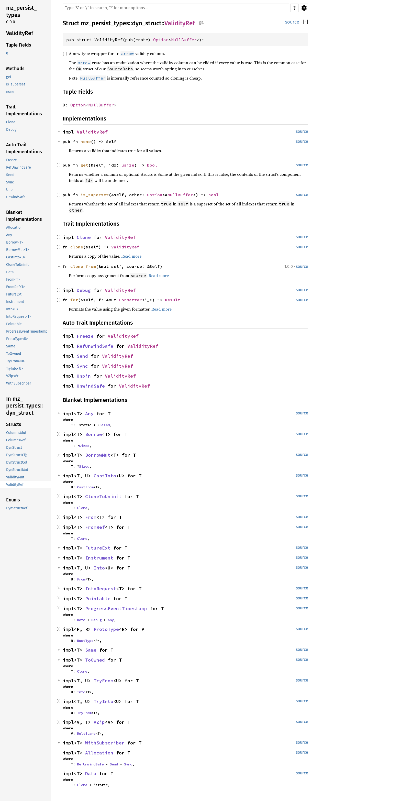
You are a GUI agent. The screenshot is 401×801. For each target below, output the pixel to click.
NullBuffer (184, 39)
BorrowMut (97, 455)
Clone (84, 237)
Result (172, 299)
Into (99, 568)
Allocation (99, 753)
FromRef (95, 527)
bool (152, 165)
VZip (99, 722)
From (90, 517)
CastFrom (85, 487)
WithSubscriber (105, 743)
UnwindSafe (91, 386)
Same (90, 650)
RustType (85, 640)
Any (89, 413)
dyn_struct (146, 23)
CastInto (105, 476)
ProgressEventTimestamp (116, 608)
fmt (74, 299)
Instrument (99, 558)
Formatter (130, 299)
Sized (104, 425)
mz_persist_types (105, 23)
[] (305, 22)
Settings (304, 8)
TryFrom (103, 681)
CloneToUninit (103, 496)
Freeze (85, 336)
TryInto (103, 701)
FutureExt (97, 548)
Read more (131, 256)
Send (82, 356)
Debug (84, 290)
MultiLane (86, 733)
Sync (82, 366)
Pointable (97, 598)
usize (127, 165)
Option (161, 39)
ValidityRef (179, 23)
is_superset (95, 194)
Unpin (84, 376)
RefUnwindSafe (95, 346)
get (84, 165)
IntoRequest (100, 588)
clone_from (83, 266)
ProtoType (106, 629)
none (86, 141)
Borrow (93, 434)
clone (76, 246)
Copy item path (201, 23)
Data (81, 620)
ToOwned (95, 660)
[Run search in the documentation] (176, 8)
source (292, 22)
